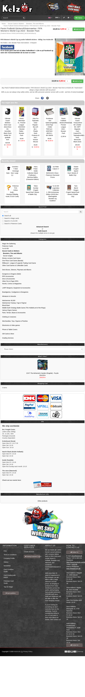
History (6, 562)
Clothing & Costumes (9, 317)
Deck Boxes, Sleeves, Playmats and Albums (16, 270)
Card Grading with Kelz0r (10, 576)
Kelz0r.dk (17, 651)
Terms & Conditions (10, 555)
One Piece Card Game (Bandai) (12, 260)
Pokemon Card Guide (9, 582)
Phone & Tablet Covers (9, 329)
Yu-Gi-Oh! (5, 248)
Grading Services (8, 338)
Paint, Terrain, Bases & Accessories (14, 312)
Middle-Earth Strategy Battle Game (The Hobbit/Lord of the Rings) (23, 308)
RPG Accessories (8, 276)
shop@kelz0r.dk (76, 556)
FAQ (5, 551)
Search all (6, 216)
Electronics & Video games (11, 325)
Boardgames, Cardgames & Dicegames (15, 292)
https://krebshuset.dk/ (73, 568)
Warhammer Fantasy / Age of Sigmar (14, 303)
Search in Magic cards (10, 218)
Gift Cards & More (8, 334)
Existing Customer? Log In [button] (32, 556)
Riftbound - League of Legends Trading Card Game (19, 263)
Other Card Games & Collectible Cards (15, 265)
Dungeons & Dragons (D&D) (11, 274)
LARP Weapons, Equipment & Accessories (16, 288)
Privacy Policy (26, 651)
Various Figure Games (9, 310)
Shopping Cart (42, 383)
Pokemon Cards (7, 246)
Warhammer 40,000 (8, 300)
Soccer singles (7, 256)
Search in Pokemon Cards (12, 223)
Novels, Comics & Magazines (11, 283)
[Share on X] (47, 98)
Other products (42, 501)
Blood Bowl (6, 305)
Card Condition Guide (9, 570)
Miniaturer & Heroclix (9, 296)
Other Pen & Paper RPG (10, 281)
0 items (78, 18)
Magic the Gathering (9, 243)
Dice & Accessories (8, 279)
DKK (57, 17)
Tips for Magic (8, 587)
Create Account (29, 552)
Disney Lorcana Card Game (11, 258)
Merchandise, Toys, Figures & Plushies (15, 321)
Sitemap (80, 651)
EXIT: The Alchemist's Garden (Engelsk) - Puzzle (42, 373)
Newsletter (7, 566)
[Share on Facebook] (42, 98)
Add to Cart (78, 29)
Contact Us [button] (74, 552)
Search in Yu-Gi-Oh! (10, 221)
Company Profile (9, 558)
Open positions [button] (10, 593)
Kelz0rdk (74, 564)
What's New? (42, 356)
